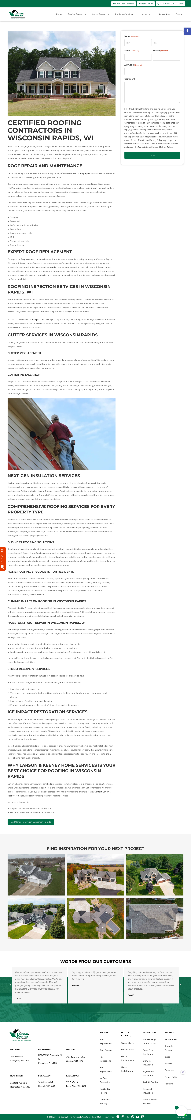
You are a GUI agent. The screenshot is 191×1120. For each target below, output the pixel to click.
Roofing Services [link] (77, 14)
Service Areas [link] (171, 1039)
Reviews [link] (168, 1063)
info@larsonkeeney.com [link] (155, 136)
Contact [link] (180, 14)
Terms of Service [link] (138, 140)
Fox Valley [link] (44, 1076)
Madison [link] (15, 1049)
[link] (187, 31)
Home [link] (59, 14)
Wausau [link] (70, 1049)
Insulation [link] (149, 1032)
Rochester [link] (16, 1076)
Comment (129, 78)
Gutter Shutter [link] (128, 1042)
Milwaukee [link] (44, 1049)
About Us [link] (147, 14)
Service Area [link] (164, 14)
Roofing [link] (104, 1032)
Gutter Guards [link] (127, 1049)
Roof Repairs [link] (106, 1050)
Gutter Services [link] (100, 14)
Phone (160, 50)
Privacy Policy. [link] (166, 147)
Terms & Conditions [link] (147, 147)
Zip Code (133, 65)
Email (131, 50)
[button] (10, 985)
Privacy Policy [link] (156, 140)
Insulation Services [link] (125, 14)
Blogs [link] (167, 1056)
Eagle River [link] (72, 1076)
